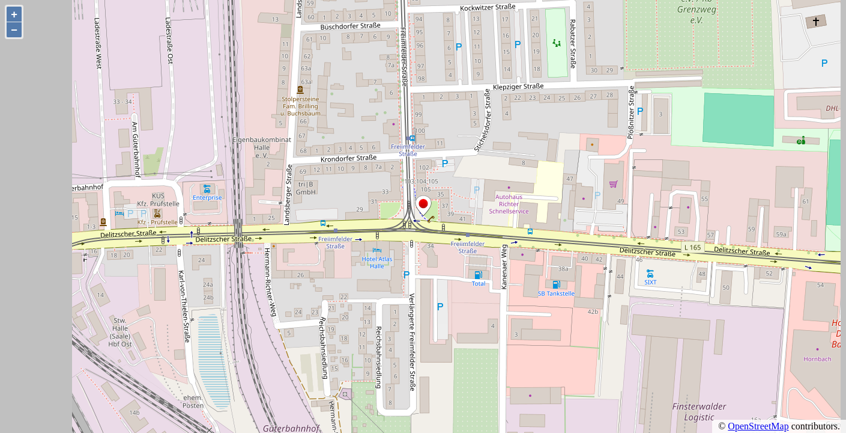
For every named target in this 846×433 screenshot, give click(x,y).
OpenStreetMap (758, 426)
